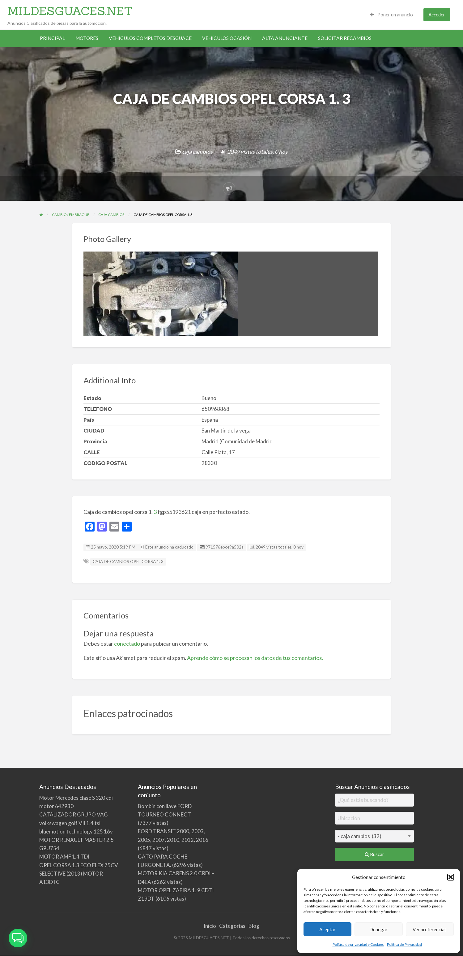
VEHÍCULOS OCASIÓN (227, 38)
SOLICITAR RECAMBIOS (345, 38)
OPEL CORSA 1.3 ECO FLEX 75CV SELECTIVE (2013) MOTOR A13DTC (78, 873)
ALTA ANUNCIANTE (285, 38)
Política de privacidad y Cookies (358, 944)
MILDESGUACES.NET (70, 10)
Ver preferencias (430, 929)
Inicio (210, 926)
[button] (451, 877)
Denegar (378, 929)
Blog (253, 926)
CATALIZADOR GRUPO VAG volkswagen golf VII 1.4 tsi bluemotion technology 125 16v (76, 822)
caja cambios (197, 151)
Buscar (374, 854)
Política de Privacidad (404, 944)
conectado (127, 643)
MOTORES (86, 38)
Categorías (232, 926)
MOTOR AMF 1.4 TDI (64, 856)
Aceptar (327, 929)
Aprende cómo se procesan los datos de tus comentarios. (255, 657)
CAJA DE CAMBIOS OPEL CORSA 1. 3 (128, 561)
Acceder (436, 14)
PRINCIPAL (52, 38)
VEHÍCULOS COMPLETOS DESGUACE (150, 38)
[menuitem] (391, 14)
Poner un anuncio (391, 14)
